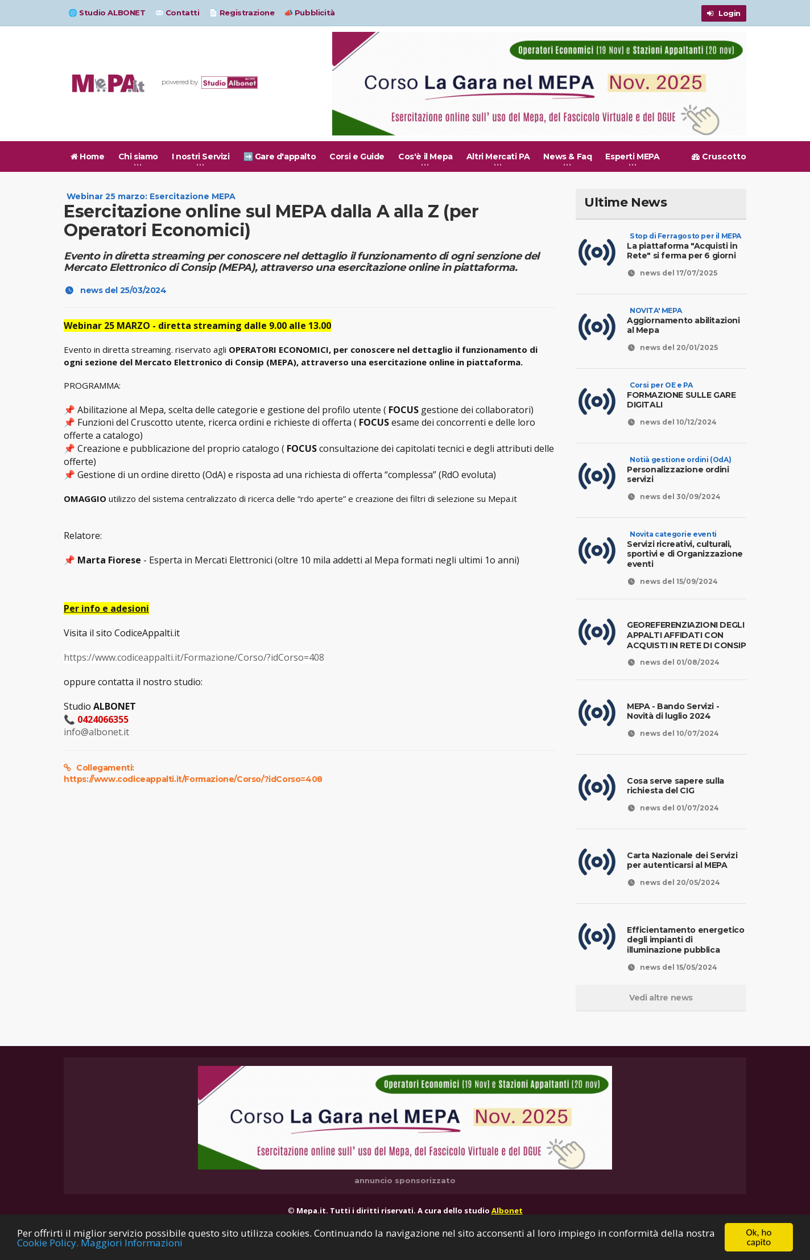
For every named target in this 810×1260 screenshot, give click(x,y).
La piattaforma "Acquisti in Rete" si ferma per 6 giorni (684, 246)
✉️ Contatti (177, 12)
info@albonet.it (96, 732)
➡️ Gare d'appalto (279, 156)
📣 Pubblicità (309, 12)
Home (88, 156)
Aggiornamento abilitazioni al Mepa (683, 320)
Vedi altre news (661, 998)
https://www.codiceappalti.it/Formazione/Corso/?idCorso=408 (194, 657)
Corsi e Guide (357, 156)
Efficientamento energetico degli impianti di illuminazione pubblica (686, 940)
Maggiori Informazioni (132, 1243)
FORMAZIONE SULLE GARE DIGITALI (681, 395)
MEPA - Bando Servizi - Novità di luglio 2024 (673, 711)
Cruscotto (719, 156)
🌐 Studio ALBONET (107, 12)
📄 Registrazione (242, 12)
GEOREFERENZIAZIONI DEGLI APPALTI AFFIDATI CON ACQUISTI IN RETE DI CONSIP (686, 635)
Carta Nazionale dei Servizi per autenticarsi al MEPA (682, 860)
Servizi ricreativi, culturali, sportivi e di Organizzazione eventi (685, 549)
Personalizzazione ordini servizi (679, 469)
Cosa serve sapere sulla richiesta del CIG (675, 786)
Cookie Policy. (47, 1243)
